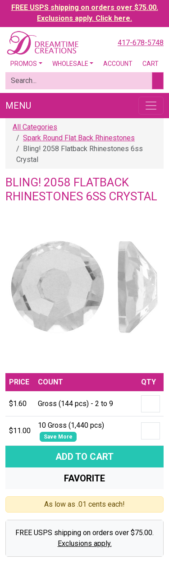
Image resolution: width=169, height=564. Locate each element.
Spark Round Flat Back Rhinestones (79, 138)
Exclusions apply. (85, 543)
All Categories (35, 127)
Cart (150, 63)
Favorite (84, 478)
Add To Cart (84, 456)
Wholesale (70, 63)
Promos (23, 63)
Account (117, 63)
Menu (18, 105)
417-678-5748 (141, 42)
